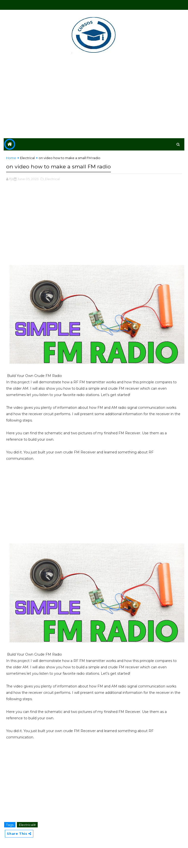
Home (11, 158)
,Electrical (52, 177)
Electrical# (27, 823)
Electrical (27, 158)
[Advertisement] (94, 96)
